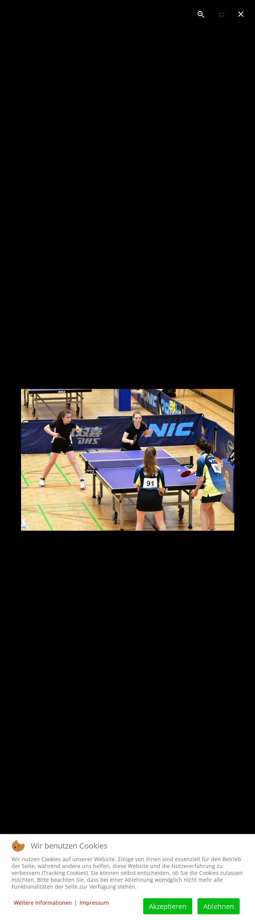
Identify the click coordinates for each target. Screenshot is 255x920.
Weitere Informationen (43, 902)
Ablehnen (218, 906)
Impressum (94, 902)
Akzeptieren (167, 906)
